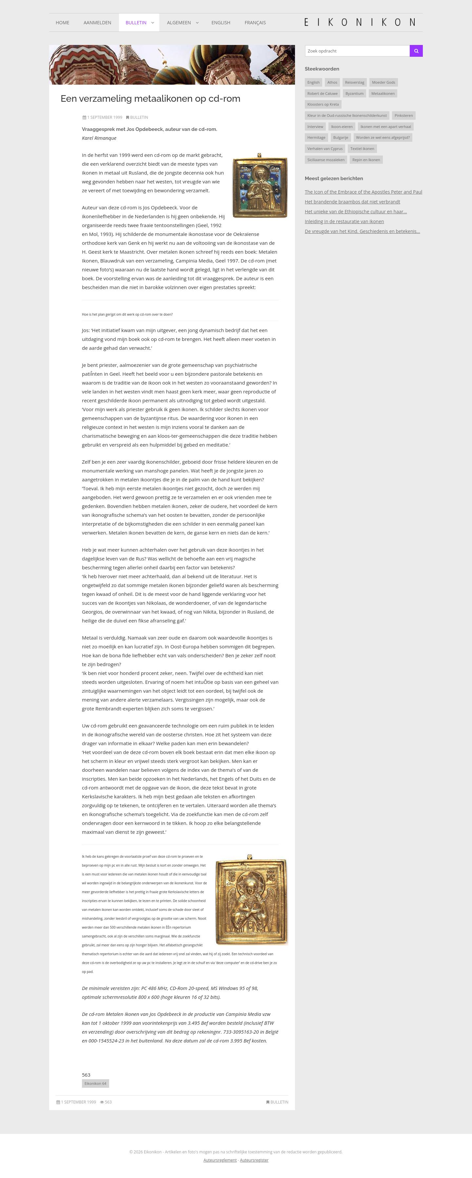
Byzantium (354, 93)
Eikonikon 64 (96, 1083)
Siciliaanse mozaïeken (325, 159)
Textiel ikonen (362, 148)
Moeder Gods (383, 82)
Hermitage (316, 137)
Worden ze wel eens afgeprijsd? (383, 137)
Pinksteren (404, 115)
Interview (315, 126)
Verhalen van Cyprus (325, 148)
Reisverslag (354, 82)
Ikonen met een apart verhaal (386, 126)
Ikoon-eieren (342, 126)
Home (62, 22)
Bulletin (136, 22)
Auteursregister (254, 1160)
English (220, 22)
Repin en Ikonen (366, 159)
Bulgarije (340, 137)
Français (255, 22)
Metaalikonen (383, 93)
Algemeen (179, 22)
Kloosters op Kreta (323, 104)
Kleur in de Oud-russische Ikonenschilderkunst (347, 115)
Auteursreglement (220, 1160)
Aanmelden (97, 22)
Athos (332, 82)
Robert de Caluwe (322, 93)
